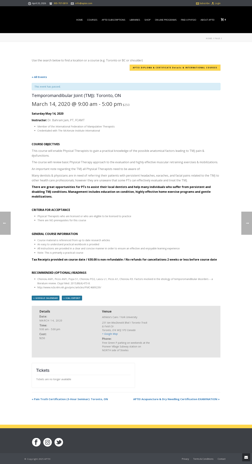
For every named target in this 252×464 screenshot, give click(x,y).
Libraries (135, 19)
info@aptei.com (83, 3)
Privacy (185, 459)
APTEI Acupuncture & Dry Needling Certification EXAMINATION (176, 399)
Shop (147, 19)
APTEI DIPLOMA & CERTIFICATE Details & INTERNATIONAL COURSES (175, 67)
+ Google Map (110, 333)
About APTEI (207, 19)
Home (79, 19)
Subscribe (203, 3)
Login (215, 3)
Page (217, 38)
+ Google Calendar (45, 298)
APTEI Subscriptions (113, 19)
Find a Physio (188, 19)
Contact (221, 459)
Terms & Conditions (203, 459)
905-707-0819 (61, 3)
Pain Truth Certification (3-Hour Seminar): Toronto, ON (70, 399)
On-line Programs (166, 19)
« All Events (39, 77)
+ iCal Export (71, 298)
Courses (92, 19)
